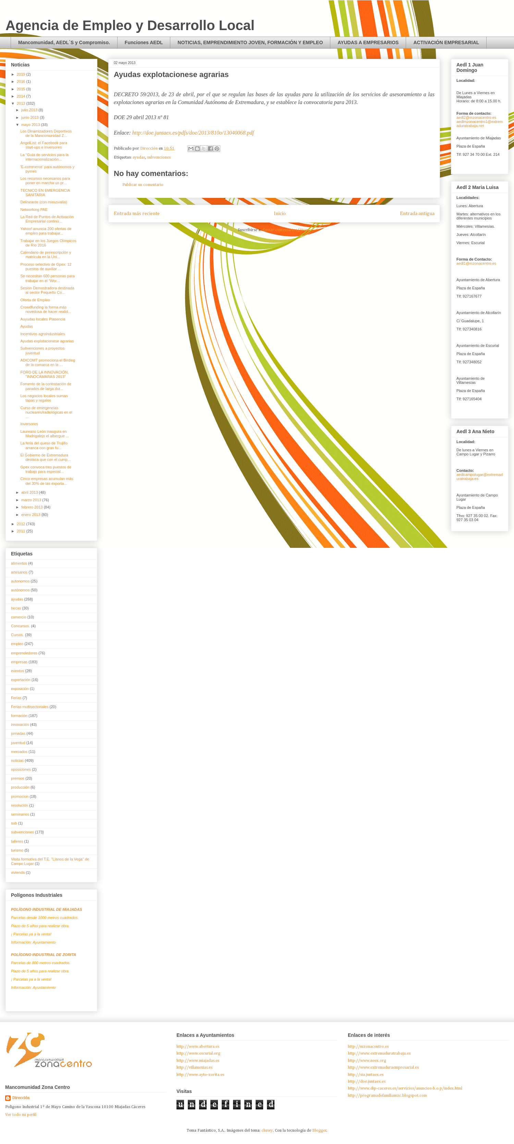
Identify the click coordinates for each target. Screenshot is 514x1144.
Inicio (280, 213)
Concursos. (20, 626)
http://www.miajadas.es (197, 1061)
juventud (18, 743)
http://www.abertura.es (197, 1047)
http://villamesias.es (194, 1068)
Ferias (16, 698)
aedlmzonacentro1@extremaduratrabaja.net (479, 124)
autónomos (20, 590)
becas (16, 608)
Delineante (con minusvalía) (43, 202)
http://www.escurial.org (198, 1054)
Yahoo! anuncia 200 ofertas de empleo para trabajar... (45, 231)
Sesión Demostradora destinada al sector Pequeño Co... (47, 290)
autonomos (20, 581)
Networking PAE (33, 210)
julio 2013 (29, 110)
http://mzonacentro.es (368, 1047)
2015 (21, 89)
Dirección (20, 1098)
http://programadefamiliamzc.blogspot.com (387, 1096)
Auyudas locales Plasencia (42, 319)
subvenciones (159, 157)
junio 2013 (30, 117)
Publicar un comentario (142, 185)
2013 (21, 103)
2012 (21, 524)
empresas (19, 662)
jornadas (18, 733)
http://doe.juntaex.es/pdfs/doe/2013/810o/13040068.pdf (193, 133)
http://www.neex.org (367, 1061)
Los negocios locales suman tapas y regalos (44, 398)
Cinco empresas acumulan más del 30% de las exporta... (46, 481)
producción (20, 787)
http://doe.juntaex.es (367, 1082)
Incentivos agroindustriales (42, 334)
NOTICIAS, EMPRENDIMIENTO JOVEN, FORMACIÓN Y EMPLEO (250, 42)
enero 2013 (31, 515)
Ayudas (26, 326)
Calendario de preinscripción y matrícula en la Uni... (45, 254)
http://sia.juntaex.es (365, 1075)
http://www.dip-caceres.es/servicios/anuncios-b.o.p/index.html (405, 1088)
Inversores (29, 424)
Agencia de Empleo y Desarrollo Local (130, 25)
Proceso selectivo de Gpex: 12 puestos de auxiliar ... (45, 266)
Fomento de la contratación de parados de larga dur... (45, 386)
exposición (20, 689)
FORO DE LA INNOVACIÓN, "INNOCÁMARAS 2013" (44, 374)
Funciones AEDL (144, 42)
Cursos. (17, 635)
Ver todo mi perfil (20, 1115)
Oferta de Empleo (35, 300)
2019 (21, 74)
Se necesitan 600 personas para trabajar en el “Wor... (47, 278)
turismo (17, 850)
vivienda (18, 872)
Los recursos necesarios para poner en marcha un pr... (45, 180)
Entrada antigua (417, 213)
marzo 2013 (31, 500)
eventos (17, 671)
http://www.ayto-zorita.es (200, 1075)
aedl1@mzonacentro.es (476, 263)
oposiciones (21, 769)
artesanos (19, 572)
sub (14, 823)
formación (19, 716)
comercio (18, 617)
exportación (20, 680)
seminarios (20, 814)
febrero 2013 (32, 507)
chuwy (267, 1131)
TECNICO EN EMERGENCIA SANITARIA (45, 192)
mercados (19, 752)
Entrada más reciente (137, 213)
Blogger (319, 1131)
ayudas (139, 157)
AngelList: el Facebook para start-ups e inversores (43, 145)
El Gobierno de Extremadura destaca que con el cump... (45, 457)
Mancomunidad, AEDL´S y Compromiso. (64, 42)
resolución (19, 805)
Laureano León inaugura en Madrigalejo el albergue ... (44, 433)
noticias (17, 760)
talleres (17, 841)
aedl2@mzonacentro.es (476, 117)
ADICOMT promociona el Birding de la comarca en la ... (47, 362)
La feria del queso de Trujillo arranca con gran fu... (44, 445)
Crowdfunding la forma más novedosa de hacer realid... (45, 309)
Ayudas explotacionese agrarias (47, 341)
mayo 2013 (31, 125)
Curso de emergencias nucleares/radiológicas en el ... (46, 412)
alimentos (19, 563)
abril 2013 (30, 492)
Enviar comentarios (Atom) (286, 230)
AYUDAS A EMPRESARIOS (368, 42)
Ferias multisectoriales (29, 707)
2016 (21, 81)
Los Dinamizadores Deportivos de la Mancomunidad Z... (46, 133)
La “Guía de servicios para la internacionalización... (44, 157)
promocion (19, 796)
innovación (20, 724)
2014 (21, 96)
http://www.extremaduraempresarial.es (383, 1068)
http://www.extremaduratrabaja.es (379, 1054)
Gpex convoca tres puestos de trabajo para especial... (45, 469)
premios (17, 778)
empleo (17, 644)
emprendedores (24, 653)
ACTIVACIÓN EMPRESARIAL (446, 42)
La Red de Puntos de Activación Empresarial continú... (47, 219)
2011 (21, 531)
